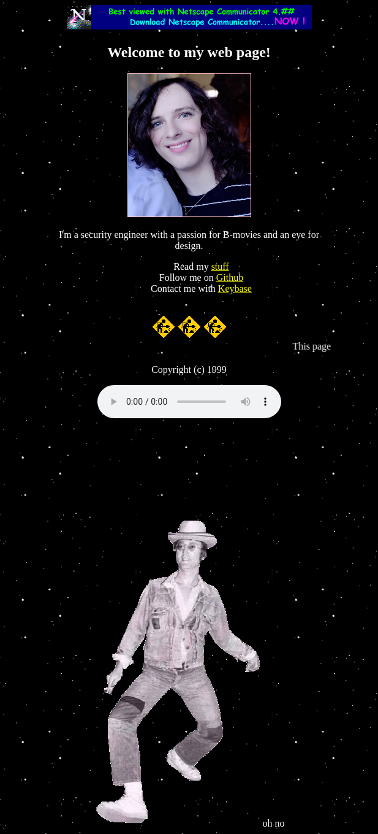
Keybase (235, 288)
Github (229, 277)
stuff (220, 266)
